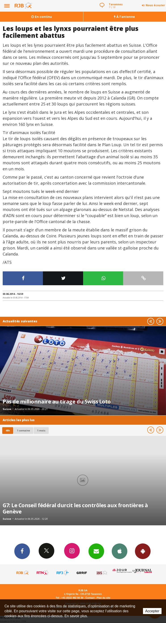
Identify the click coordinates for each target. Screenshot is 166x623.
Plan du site (103, 597)
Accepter (152, 611)
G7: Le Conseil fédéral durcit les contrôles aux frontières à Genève (75, 508)
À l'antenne (124, 17)
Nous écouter (155, 5)
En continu (41, 17)
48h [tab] (8, 430)
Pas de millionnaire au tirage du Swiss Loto (57, 401)
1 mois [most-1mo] (41, 430)
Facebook (22, 551)
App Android (143, 551)
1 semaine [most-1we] (23, 430)
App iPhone (119, 551)
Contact (90, 597)
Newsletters (96, 551)
